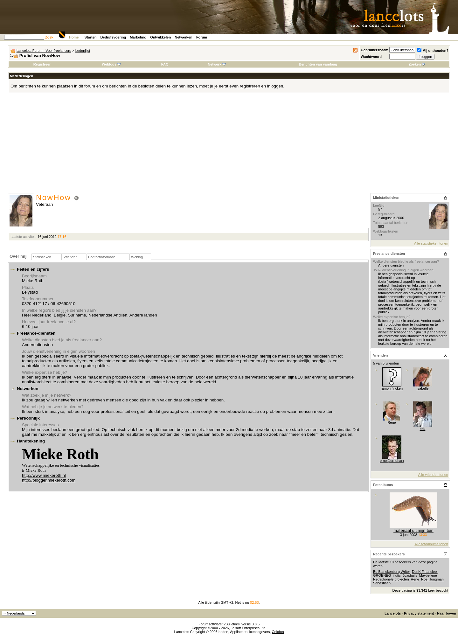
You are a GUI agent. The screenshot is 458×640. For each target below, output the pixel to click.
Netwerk (217, 64)
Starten (91, 37)
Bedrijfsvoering (113, 37)
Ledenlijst (82, 50)
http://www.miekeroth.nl (44, 475)
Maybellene (428, 575)
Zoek (49, 37)
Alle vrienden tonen (433, 475)
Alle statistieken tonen (431, 243)
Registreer (42, 64)
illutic (396, 575)
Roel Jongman (432, 579)
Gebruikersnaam (374, 50)
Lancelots (393, 613)
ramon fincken (392, 388)
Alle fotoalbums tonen (431, 544)
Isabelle (423, 388)
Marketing (138, 37)
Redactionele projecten (391, 579)
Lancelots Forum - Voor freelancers (44, 50)
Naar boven (446, 613)
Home (74, 37)
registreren (250, 86)
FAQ (165, 64)
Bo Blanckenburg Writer (391, 572)
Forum (201, 37)
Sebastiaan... (383, 583)
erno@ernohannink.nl (396, 461)
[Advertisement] (229, 145)
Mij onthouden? (432, 50)
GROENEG (382, 575)
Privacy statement (419, 613)
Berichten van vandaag (318, 64)
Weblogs (111, 64)
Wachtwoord (371, 57)
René (391, 422)
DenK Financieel (425, 572)
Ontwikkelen (160, 37)
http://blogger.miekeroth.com (48, 480)
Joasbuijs (410, 575)
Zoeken (417, 64)
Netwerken (183, 37)
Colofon (278, 632)
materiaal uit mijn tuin (413, 530)
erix (423, 429)
